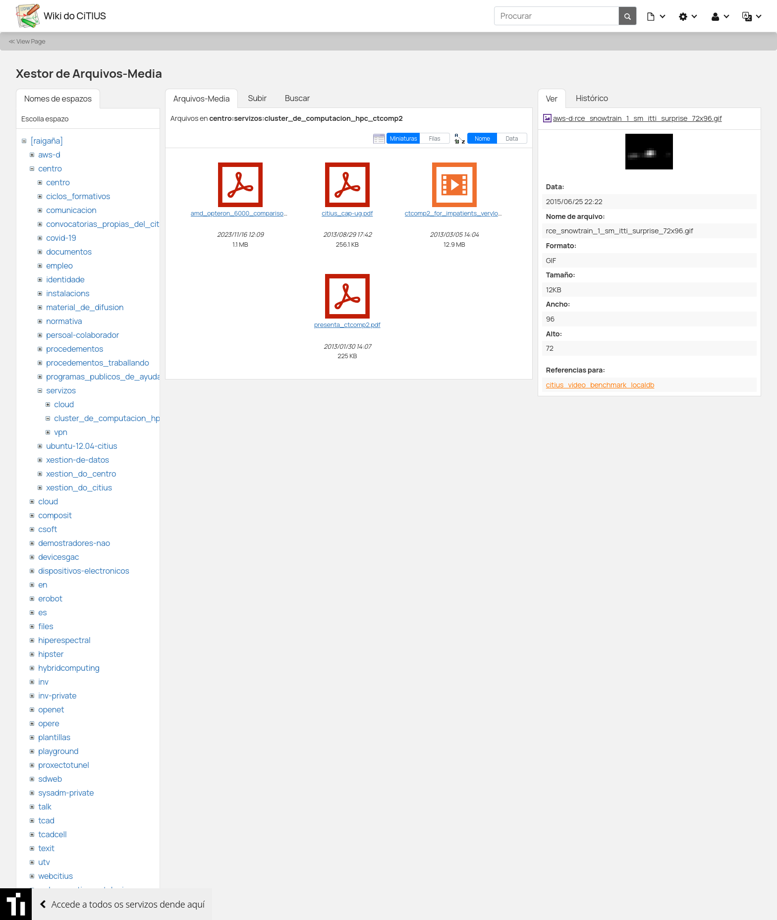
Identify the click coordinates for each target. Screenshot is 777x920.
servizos (61, 390)
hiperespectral (64, 640)
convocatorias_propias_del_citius (107, 223)
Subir (257, 98)
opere (48, 723)
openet (51, 709)
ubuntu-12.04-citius (81, 445)
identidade (65, 279)
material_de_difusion (84, 307)
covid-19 (61, 237)
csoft (47, 529)
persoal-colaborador (82, 334)
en (42, 584)
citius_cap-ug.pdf (347, 213)
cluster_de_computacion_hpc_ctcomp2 (127, 418)
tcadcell (52, 834)
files (45, 626)
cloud (64, 404)
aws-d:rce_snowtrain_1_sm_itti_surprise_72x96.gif (637, 118)
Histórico (592, 98)
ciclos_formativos (78, 196)
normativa (64, 321)
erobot (50, 598)
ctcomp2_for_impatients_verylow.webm (463, 213)
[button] (656, 15)
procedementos (74, 348)
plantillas (54, 737)
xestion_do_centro (81, 473)
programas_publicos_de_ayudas (106, 376)
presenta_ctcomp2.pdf (347, 324)
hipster (50, 654)
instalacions (67, 293)
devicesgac (58, 556)
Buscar (297, 98)
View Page (30, 41)
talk (44, 806)
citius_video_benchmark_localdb (600, 384)
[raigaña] (46, 140)
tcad (46, 820)
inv (43, 681)
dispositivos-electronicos (83, 570)
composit (55, 515)
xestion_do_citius (79, 487)
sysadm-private (66, 792)
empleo (59, 265)
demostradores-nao (74, 543)
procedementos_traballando (97, 362)
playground (58, 751)
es (42, 612)
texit (46, 848)
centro (50, 168)
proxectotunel (63, 764)
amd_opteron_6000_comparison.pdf (244, 213)
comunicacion (71, 210)
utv (44, 862)
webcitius (55, 875)
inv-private (57, 695)
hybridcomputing (69, 667)
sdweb (50, 778)
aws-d (49, 154)
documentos (69, 251)
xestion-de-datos (77, 459)
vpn (60, 432)
